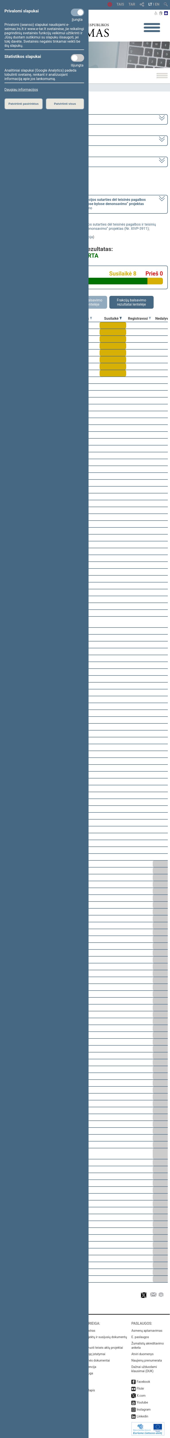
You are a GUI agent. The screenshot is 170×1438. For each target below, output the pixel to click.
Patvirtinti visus (65, 103)
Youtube (142, 1402)
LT (150, 4)
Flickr (140, 1388)
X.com (141, 1395)
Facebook (143, 1381)
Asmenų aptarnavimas (146, 1330)
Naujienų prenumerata (146, 1360)
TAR (132, 4)
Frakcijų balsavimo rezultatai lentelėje (131, 302)
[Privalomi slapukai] (77, 12)
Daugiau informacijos (21, 89)
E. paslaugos (140, 1337)
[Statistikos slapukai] (77, 58)
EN (157, 4)
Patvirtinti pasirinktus (23, 103)
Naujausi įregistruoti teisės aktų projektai (95, 1347)
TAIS (120, 4)
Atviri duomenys (142, 1354)
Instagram (144, 1409)
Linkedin (142, 1416)
